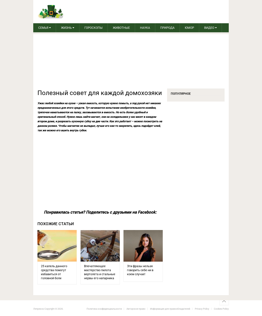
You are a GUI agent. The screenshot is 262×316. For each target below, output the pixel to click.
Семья (43, 27)
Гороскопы (93, 27)
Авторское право (135, 308)
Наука (145, 27)
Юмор (189, 27)
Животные (121, 27)
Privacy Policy (202, 308)
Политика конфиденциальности (104, 308)
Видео (209, 27)
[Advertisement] (131, 63)
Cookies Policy (221, 308)
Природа (167, 27)
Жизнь (66, 27)
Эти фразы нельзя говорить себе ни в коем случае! (140, 270)
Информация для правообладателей (170, 308)
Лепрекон (38, 308)
